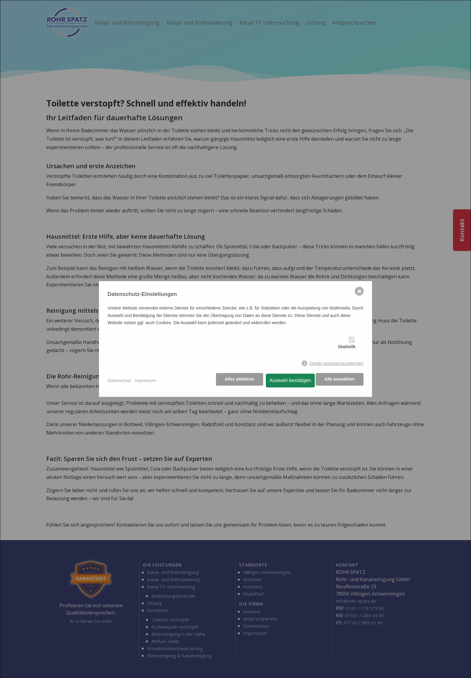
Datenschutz (119, 380)
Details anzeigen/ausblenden (336, 363)
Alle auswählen (339, 380)
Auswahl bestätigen (289, 380)
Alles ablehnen (238, 380)
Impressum (145, 380)
